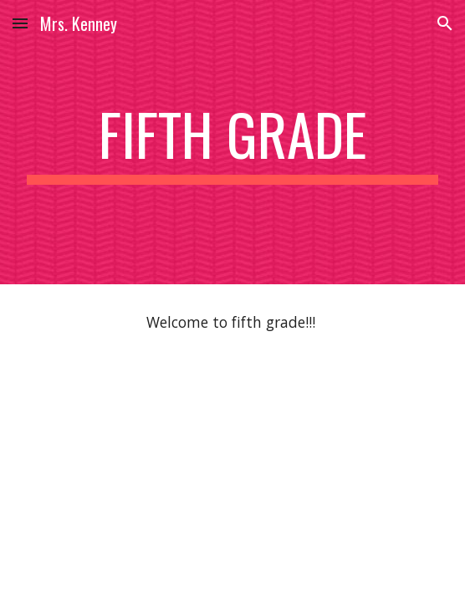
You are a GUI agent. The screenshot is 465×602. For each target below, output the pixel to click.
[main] (232, 142)
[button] (20, 23)
